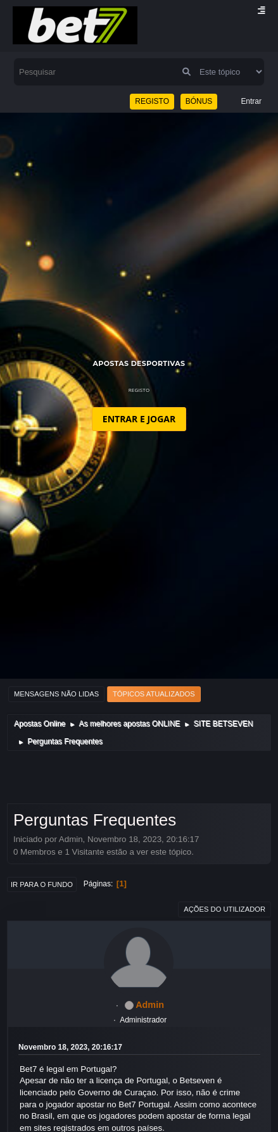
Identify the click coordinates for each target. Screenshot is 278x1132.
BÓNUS (199, 101)
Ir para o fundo (42, 884)
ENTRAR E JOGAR (139, 419)
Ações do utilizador (224, 909)
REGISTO (152, 101)
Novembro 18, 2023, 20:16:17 (70, 1047)
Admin (150, 1005)
